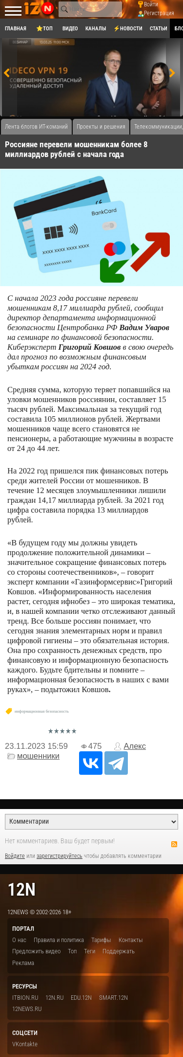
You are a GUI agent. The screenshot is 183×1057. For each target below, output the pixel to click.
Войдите (15, 856)
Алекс (134, 746)
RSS (174, 844)
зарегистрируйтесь (59, 856)
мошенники (38, 756)
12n (21, 889)
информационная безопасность (42, 711)
